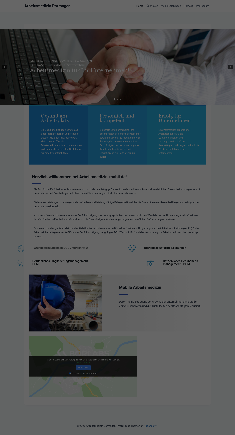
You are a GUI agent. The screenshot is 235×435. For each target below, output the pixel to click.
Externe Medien (145, 394)
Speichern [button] (117, 413)
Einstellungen (85, 372)
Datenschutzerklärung (98, 369)
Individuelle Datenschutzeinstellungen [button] (117, 422)
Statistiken (114, 394)
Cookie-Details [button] (117, 429)
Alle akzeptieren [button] (117, 404)
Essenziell (85, 394)
